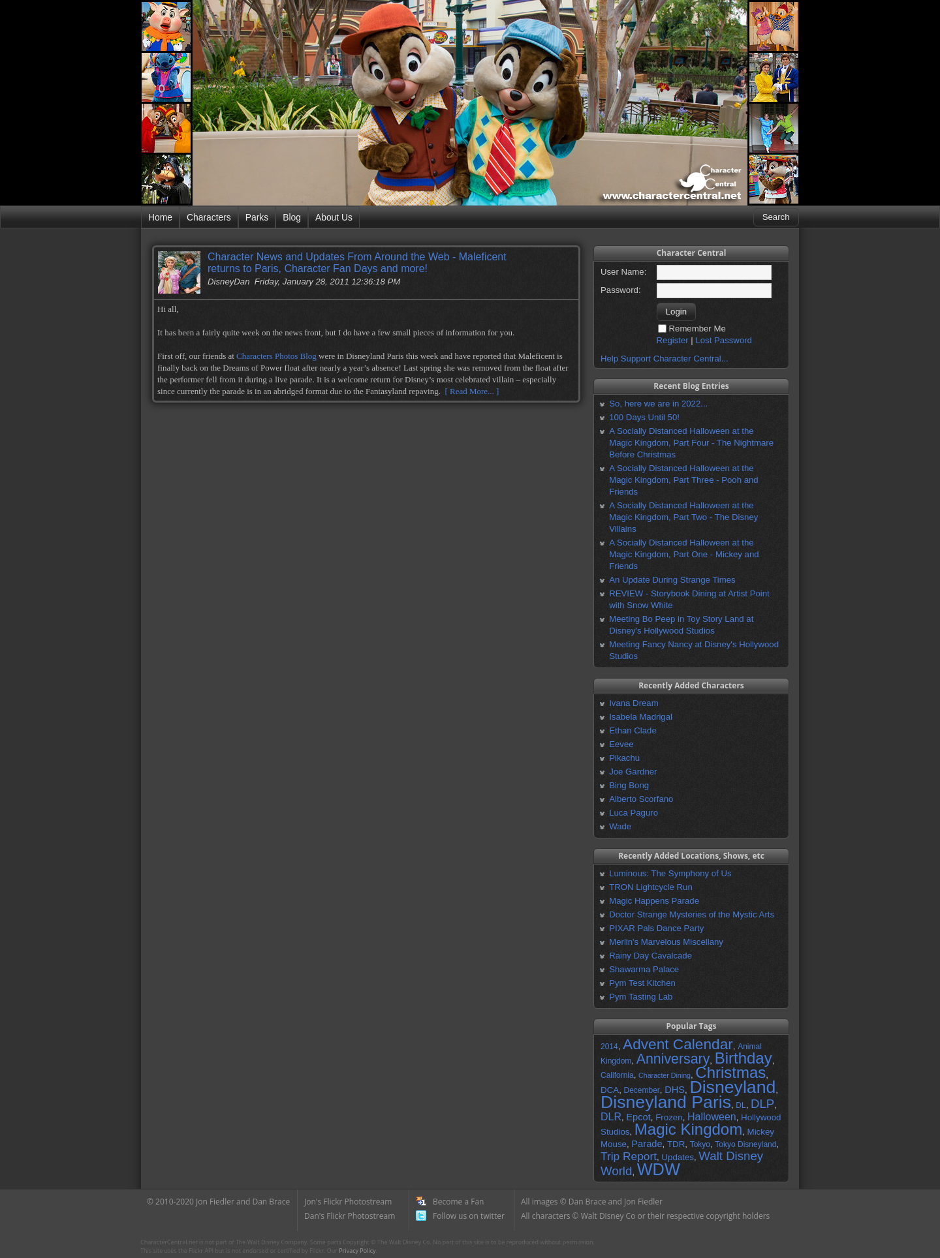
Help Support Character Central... (664, 358)
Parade (646, 1144)
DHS (675, 1089)
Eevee (621, 744)
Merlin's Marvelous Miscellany (666, 942)
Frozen (668, 1117)
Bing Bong (629, 785)
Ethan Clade (633, 730)
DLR (611, 1116)
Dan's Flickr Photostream (349, 1215)
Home (160, 217)
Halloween (711, 1116)
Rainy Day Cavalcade (650, 955)
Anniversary (673, 1059)
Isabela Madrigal (640, 717)
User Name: (623, 272)
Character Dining (664, 1075)
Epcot (638, 1117)
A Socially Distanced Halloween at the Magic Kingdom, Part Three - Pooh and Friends (683, 480)
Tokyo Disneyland (745, 1144)
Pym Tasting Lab (640, 997)
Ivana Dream (634, 703)
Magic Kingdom (688, 1129)
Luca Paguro (633, 813)
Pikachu (624, 758)
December (641, 1090)
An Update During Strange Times (672, 580)
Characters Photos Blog (276, 356)
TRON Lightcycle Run (651, 887)
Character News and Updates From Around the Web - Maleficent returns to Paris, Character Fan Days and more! (357, 262)
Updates (677, 1157)
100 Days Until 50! (644, 417)
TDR (676, 1144)
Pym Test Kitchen (642, 983)
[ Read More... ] (472, 391)
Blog (292, 217)
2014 (609, 1046)
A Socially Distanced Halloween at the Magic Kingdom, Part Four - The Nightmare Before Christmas (691, 442)
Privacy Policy (357, 1250)
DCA (610, 1090)
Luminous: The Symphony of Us (670, 873)
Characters (209, 217)
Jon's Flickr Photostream (348, 1201)
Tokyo (700, 1144)
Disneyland (732, 1087)
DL (740, 1105)
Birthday (743, 1058)
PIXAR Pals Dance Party (656, 928)
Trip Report (629, 1156)
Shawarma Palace (644, 969)
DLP (762, 1104)
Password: (621, 290)
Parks (256, 217)
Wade (620, 826)
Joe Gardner (633, 771)
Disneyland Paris (666, 1102)
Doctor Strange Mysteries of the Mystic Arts (691, 914)
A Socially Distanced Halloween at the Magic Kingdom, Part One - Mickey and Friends (684, 554)
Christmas (730, 1072)
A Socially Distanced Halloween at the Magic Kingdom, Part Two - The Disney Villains (683, 517)
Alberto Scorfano (641, 799)
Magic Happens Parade (654, 901)
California (617, 1075)
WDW (658, 1169)
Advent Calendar (678, 1044)
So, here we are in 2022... (658, 403)
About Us (333, 217)
